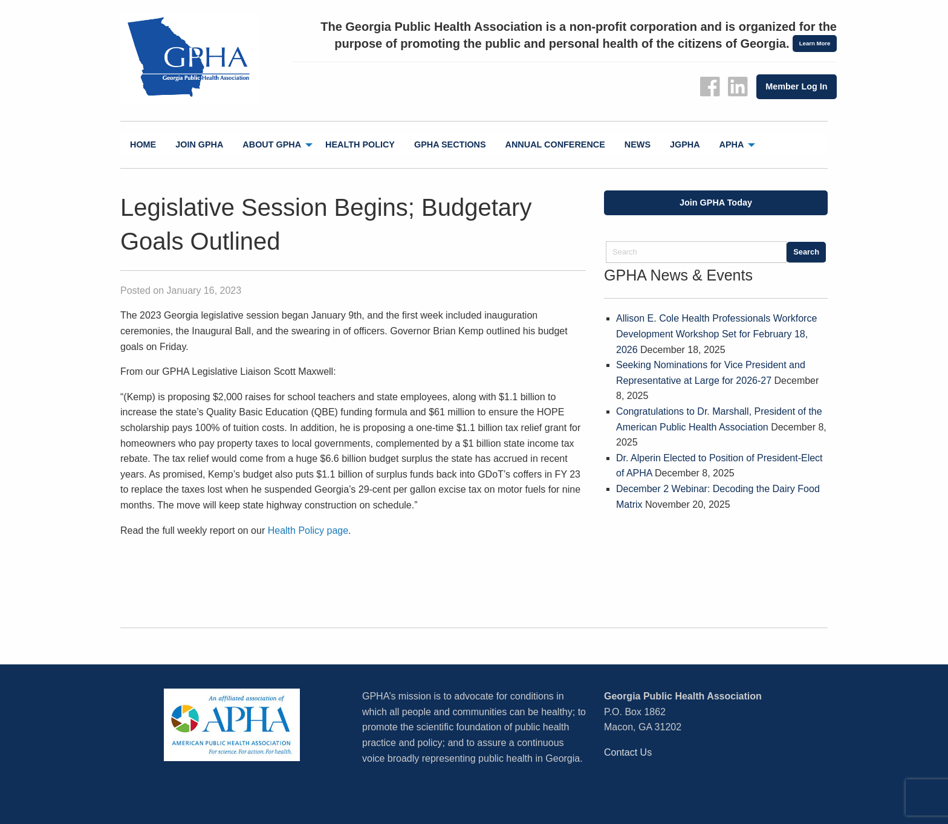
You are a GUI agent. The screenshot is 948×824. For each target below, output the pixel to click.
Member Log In (796, 86)
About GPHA (271, 144)
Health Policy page (308, 530)
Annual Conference (555, 144)
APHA (731, 144)
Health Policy (360, 144)
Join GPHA (199, 144)
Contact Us (628, 752)
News (638, 144)
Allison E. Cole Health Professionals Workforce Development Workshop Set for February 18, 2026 (716, 333)
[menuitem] (143, 145)
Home (143, 144)
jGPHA (685, 144)
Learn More (815, 43)
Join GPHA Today (716, 202)
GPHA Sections (450, 144)
